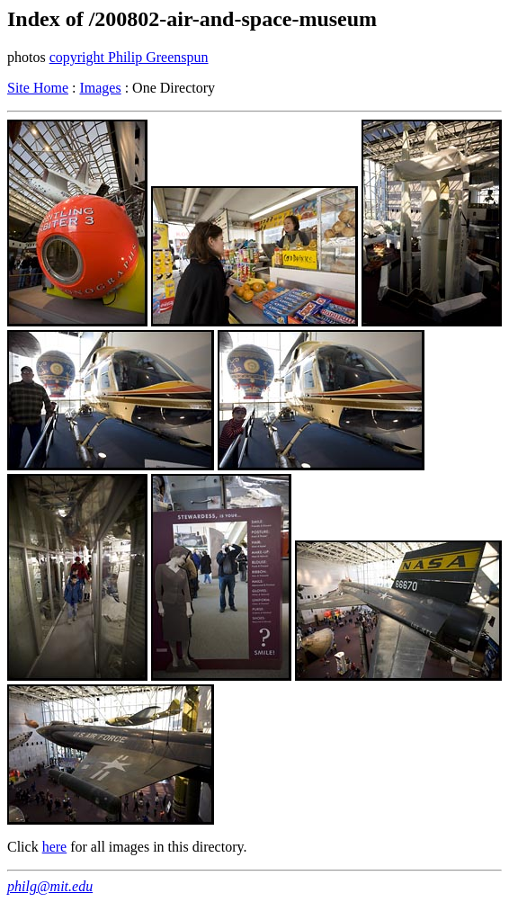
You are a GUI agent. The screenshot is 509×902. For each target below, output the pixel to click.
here (54, 846)
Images (100, 87)
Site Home (37, 87)
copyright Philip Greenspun (129, 57)
